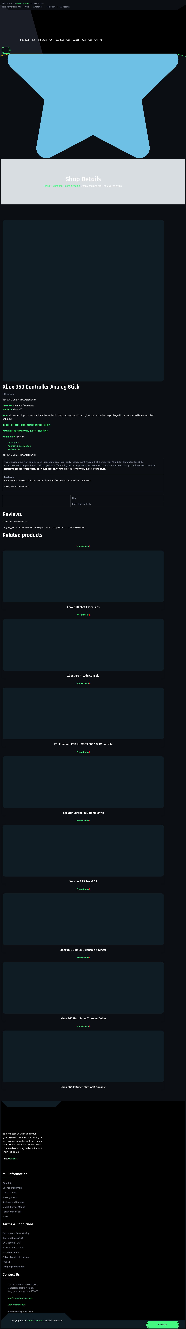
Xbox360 (75, 40)
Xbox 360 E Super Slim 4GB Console (83, 1087)
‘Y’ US (5, 1217)
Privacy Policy (10, 1197)
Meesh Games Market (14, 1207)
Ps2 (89, 40)
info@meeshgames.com (20, 1298)
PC (101, 40)
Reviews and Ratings (13, 1202)
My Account (65, 7)
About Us (7, 1183)
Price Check (83, 546)
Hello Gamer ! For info (11, 7)
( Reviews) (9, 394)
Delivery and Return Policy (16, 1233)
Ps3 (67, 40)
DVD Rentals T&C (11, 1243)
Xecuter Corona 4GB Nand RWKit (83, 813)
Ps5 (33, 40)
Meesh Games (23, 3)
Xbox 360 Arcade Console (83, 676)
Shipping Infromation (13, 1267)
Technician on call (12, 1212)
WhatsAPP (37, 7)
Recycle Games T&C (13, 1238)
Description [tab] (13, 442)
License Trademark (12, 1188)
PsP (95, 40)
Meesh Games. (35, 1320)
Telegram (51, 7)
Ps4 (50, 40)
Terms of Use (9, 1193)
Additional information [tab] (19, 445)
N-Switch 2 (24, 40)
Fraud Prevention (11, 1252)
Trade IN (7, 1262)
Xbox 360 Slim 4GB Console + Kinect (83, 950)
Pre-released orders (13, 1248)
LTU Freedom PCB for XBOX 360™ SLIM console (83, 744)
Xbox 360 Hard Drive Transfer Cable (83, 1018)
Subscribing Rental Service (16, 1257)
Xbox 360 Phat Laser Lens (83, 607)
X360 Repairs (72, 186)
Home (47, 186)
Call (27, 7)
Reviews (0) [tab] (14, 449)
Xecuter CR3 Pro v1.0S (83, 881)
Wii (83, 40)
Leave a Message (17, 1304)
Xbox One (59, 40)
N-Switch (42, 40)
